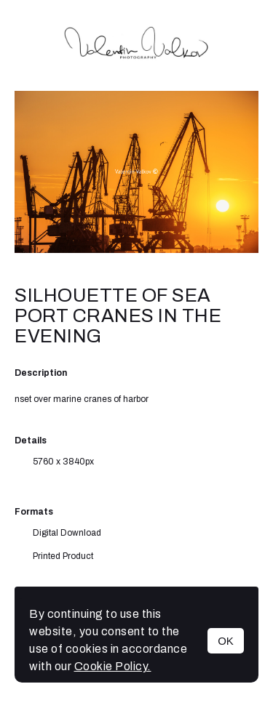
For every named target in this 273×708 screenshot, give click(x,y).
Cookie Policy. (112, 666)
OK (226, 641)
